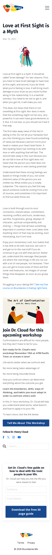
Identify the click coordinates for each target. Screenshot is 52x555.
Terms (20, 542)
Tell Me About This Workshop (26, 423)
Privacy (31, 542)
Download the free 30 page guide (26, 511)
